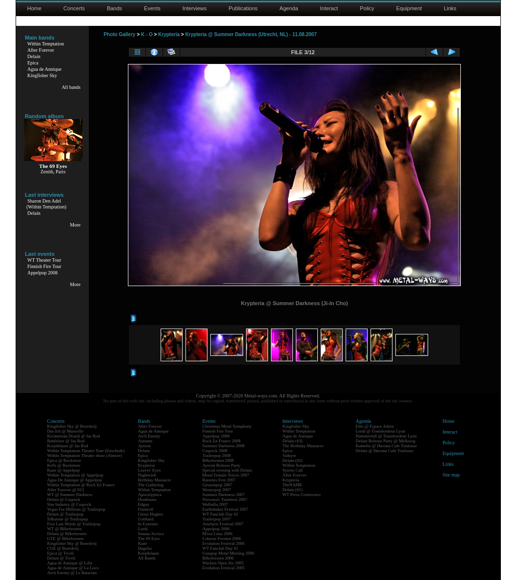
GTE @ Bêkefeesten (65, 538)
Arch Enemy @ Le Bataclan (72, 572)
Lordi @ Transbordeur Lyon (381, 431)
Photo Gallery (119, 34)
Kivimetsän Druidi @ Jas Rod (73, 436)
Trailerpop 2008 (217, 455)
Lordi (143, 528)
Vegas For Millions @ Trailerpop (76, 509)
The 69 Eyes (149, 538)
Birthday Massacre (154, 479)
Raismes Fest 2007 (219, 479)
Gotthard (146, 519)
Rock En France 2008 (222, 440)
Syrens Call (293, 470)
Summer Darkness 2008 (224, 445)
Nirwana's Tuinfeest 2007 (225, 499)
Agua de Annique (44, 69)
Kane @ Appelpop (63, 470)
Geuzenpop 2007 (217, 484)
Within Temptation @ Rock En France (81, 484)
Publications (242, 8)
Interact (329, 8)
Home (34, 8)
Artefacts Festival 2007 (223, 523)
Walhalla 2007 (215, 504)
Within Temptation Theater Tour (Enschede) (86, 450)
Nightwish (147, 475)
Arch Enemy (149, 436)
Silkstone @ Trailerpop (67, 519)
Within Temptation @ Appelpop (75, 475)
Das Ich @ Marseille (65, 431)
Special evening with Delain (227, 470)
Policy (367, 8)
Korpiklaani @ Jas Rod (67, 445)
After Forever (40, 50)
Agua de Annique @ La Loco (73, 567)
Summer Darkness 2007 (224, 494)
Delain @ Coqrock (64, 499)
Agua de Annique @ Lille (70, 562)
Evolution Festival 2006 (224, 543)
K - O (147, 34)
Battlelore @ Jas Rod (66, 440)
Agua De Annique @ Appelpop (75, 479)
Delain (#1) (293, 489)
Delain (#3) (293, 440)
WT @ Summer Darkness (70, 494)
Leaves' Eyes (149, 470)
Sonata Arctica (151, 533)
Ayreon (144, 445)
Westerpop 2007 (217, 489)
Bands (114, 8)
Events (152, 8)
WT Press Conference (302, 494)
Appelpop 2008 (42, 272)
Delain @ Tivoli (61, 558)
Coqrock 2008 (215, 450)
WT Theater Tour (44, 260)
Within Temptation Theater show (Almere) (85, 455)
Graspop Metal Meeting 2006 (228, 553)
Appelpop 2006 (216, 528)
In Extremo (148, 523)
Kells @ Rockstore (64, 465)
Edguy (144, 504)
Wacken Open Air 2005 (223, 562)
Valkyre (289, 455)
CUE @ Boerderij (63, 548)
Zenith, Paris (53, 171)
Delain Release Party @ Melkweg (385, 440)
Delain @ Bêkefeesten (67, 533)
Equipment (409, 8)
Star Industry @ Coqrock (69, 504)
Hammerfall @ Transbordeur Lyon (386, 436)
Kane (142, 543)
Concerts (74, 8)
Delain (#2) (293, 460)
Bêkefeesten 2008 (218, 460)
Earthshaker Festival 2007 (225, 509)
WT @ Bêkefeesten (64, 528)
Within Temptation (45, 43)
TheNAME (293, 484)
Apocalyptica (150, 494)
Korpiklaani (148, 553)
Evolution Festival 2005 (224, 567)
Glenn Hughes (151, 514)
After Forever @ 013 (65, 489)
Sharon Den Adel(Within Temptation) (46, 203)
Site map (451, 474)
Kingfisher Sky (42, 75)
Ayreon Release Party (222, 465)
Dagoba (145, 548)
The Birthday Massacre (303, 445)
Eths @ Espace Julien (375, 426)
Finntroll (146, 509)
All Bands (147, 558)
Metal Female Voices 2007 (226, 475)
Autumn (145, 440)
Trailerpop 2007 (217, 519)
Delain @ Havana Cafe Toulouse (384, 450)
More (75, 225)
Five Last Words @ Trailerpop (74, 523)
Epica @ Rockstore (64, 460)
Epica (33, 62)
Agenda (289, 8)
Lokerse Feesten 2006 (222, 538)
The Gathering (151, 484)
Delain (34, 56)
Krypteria (169, 34)
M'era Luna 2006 (218, 533)
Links (450, 8)
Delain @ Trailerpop (65, 514)
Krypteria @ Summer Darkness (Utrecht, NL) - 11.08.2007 (250, 34)
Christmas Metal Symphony (227, 426)
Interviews (195, 8)
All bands (71, 87)
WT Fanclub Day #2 (221, 514)
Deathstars (147, 499)
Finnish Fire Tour (44, 266)
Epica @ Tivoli (60, 553)
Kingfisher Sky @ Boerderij (72, 426)
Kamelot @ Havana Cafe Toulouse (386, 445)
